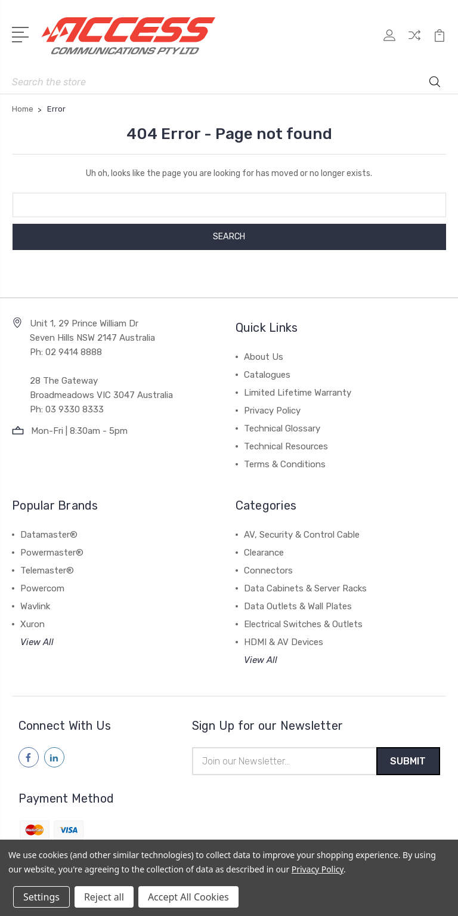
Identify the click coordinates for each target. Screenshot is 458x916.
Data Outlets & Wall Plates (298, 606)
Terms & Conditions (285, 464)
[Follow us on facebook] (28, 757)
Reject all (104, 896)
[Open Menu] (22, 33)
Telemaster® (47, 570)
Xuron (32, 624)
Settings (41, 896)
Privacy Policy (272, 410)
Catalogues (267, 374)
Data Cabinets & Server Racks (305, 588)
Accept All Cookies (188, 896)
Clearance (264, 552)
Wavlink (35, 606)
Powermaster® (51, 552)
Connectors (268, 570)
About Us (263, 356)
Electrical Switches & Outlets (303, 624)
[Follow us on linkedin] (54, 757)
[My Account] (389, 41)
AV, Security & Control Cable (302, 534)
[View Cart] (439, 41)
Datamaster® (49, 534)
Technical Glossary (282, 428)
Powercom (42, 588)
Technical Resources (286, 446)
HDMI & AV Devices (283, 642)
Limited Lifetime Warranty (297, 392)
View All (37, 642)
